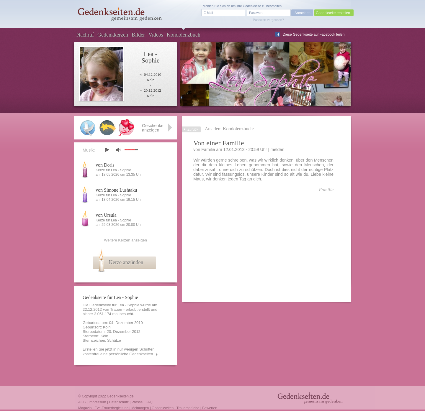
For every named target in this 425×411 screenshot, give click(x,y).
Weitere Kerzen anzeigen (125, 240)
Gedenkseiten (163, 408)
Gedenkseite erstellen (333, 13)
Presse (137, 402)
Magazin (84, 408)
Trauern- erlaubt (124, 309)
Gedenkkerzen (112, 35)
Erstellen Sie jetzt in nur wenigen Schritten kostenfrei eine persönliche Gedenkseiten (119, 351)
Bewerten (209, 408)
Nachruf (85, 35)
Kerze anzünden (126, 262)
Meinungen (140, 408)
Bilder (138, 35)
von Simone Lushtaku (116, 190)
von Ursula (106, 215)
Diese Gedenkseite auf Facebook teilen (313, 34)
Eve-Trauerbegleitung (111, 408)
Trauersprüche (188, 408)
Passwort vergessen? (268, 20)
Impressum (97, 402)
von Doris (105, 164)
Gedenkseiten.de (120, 396)
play (107, 150)
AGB (82, 402)
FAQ (149, 402)
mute (118, 149)
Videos (155, 35)
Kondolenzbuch (183, 35)
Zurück (192, 129)
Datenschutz (119, 402)
